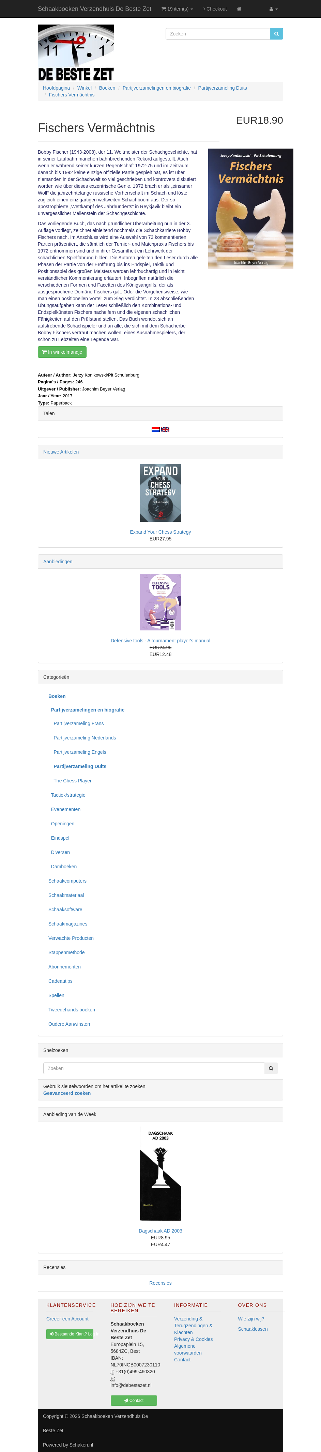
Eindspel (58, 838)
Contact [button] (133, 1400)
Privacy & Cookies (193, 1339)
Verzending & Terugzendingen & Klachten (193, 1325)
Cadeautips (60, 981)
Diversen (59, 852)
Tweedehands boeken (71, 1009)
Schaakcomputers (67, 881)
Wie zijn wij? (251, 1318)
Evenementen (64, 809)
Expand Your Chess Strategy (160, 532)
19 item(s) (177, 9)
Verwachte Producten (71, 938)
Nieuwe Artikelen (61, 452)
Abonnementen (64, 966)
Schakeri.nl (81, 1445)
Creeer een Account (67, 1318)
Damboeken (62, 866)
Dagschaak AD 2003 (160, 1231)
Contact (182, 1359)
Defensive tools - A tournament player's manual (160, 640)
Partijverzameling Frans (76, 723)
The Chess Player (70, 780)
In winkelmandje (62, 352)
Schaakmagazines (67, 924)
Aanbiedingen (58, 561)
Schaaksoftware (65, 909)
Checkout (215, 9)
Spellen (56, 995)
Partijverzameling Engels (77, 752)
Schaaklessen (253, 1329)
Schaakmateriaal (66, 895)
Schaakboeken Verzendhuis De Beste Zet (94, 8)
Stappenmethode (66, 952)
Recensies (160, 1283)
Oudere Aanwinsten (69, 1024)
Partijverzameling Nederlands (82, 737)
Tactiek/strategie (67, 795)
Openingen (61, 823)
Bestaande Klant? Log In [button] (71, 1334)
